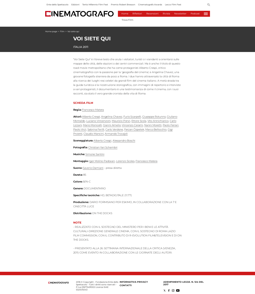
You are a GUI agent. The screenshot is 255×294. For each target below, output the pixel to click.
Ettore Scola (138, 120)
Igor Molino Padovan (102, 161)
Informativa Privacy (134, 281)
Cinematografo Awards (150, 4)
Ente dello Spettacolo (57, 4)
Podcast (195, 13)
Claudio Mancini (94, 133)
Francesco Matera (93, 109)
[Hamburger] (206, 14)
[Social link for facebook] (169, 290)
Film (62, 31)
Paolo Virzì (79, 129)
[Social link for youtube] (178, 290)
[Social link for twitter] (164, 290)
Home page (51, 31)
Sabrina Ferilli (95, 129)
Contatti (126, 285)
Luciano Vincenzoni (98, 120)
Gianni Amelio (112, 125)
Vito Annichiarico (158, 120)
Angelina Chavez (111, 116)
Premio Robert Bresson (123, 4)
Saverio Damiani (93, 167)
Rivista (166, 13)
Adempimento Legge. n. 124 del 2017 (183, 283)
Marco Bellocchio (156, 129)
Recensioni (152, 13)
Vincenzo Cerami (132, 125)
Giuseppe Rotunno (154, 116)
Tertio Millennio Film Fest (95, 4)
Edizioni (75, 4)
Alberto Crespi (91, 116)
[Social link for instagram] (173, 290)
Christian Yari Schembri (103, 147)
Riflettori (137, 13)
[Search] (208, 4)
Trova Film (127, 19)
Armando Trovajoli (116, 133)
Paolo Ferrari (170, 125)
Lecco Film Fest (173, 4)
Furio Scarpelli (132, 116)
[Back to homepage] (58, 283)
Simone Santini (94, 154)
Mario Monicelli (92, 125)
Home (124, 13)
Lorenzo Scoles (125, 161)
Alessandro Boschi (124, 140)
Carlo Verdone (114, 129)
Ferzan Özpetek (134, 129)
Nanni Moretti (153, 125)
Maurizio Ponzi (121, 120)
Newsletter (180, 13)
